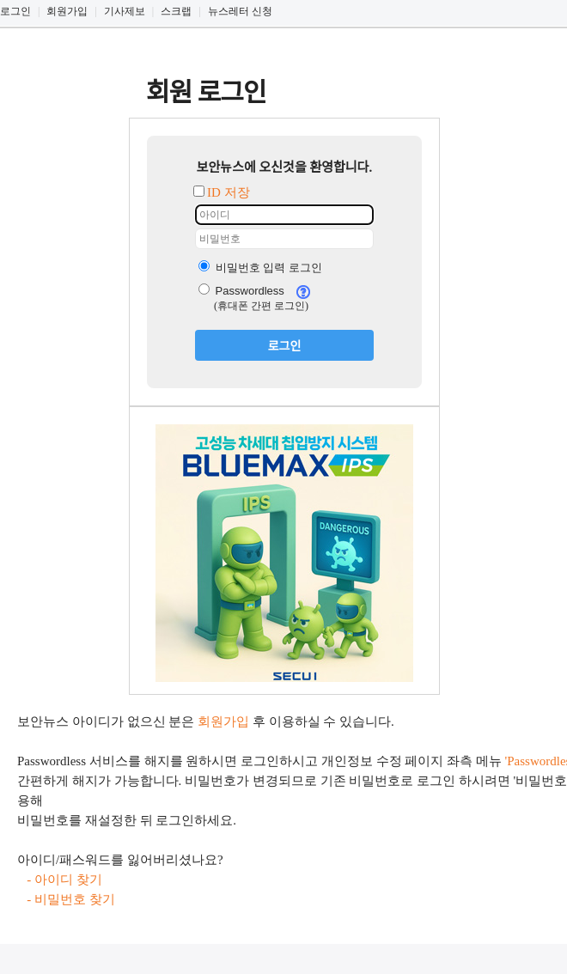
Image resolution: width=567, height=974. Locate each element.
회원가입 (67, 11)
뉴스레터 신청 (240, 11)
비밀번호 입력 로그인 (260, 267)
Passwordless (241, 290)
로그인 (15, 11)
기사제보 (124, 11)
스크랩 (176, 11)
